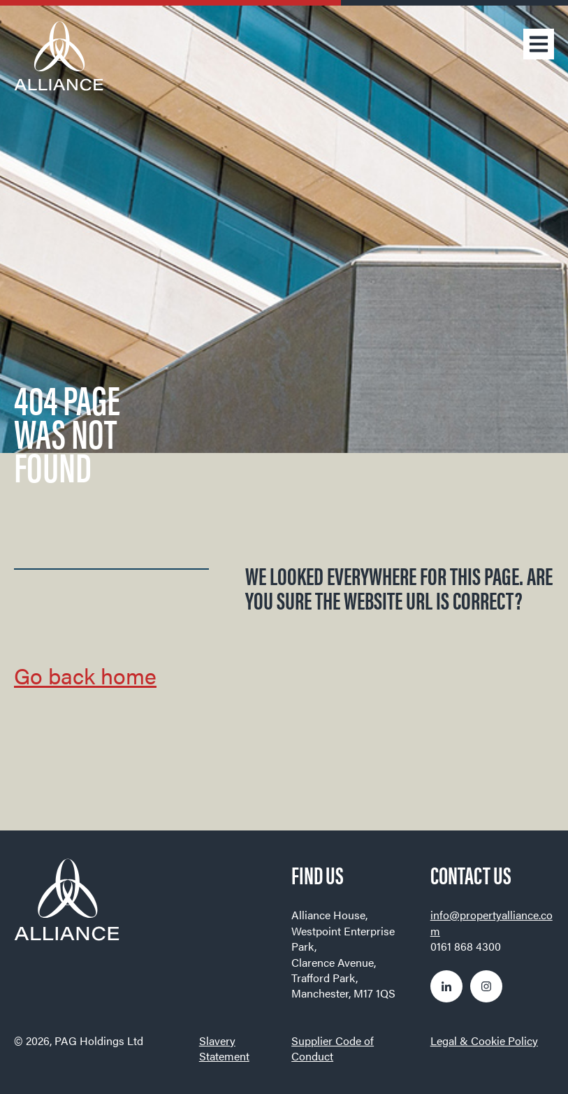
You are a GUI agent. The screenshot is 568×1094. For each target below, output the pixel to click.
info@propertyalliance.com (491, 922)
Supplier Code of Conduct (332, 1048)
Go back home (85, 675)
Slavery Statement (224, 1048)
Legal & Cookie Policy (484, 1040)
